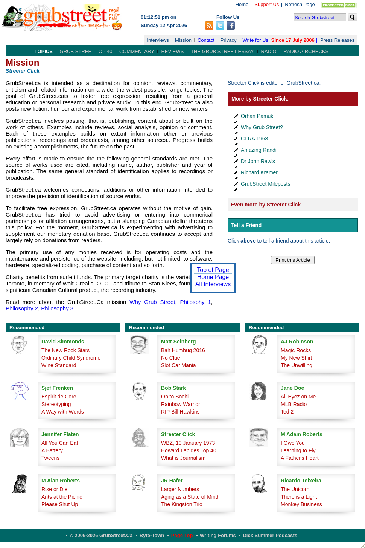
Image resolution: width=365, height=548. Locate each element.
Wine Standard (58, 365)
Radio (269, 51)
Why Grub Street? (262, 127)
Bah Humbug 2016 (183, 350)
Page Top (182, 535)
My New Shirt (296, 358)
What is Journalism (183, 458)
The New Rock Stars (65, 350)
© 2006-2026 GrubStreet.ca (101, 535)
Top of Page (213, 270)
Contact (206, 40)
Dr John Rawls (258, 161)
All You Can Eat (59, 443)
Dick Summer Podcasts (270, 535)
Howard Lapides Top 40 (188, 450)
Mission (183, 40)
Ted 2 (287, 412)
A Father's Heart (300, 458)
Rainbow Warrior (180, 404)
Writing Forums (218, 535)
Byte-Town (152, 535)
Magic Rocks (296, 350)
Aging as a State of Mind (190, 497)
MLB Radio (294, 404)
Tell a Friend (246, 225)
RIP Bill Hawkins (180, 412)
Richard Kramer (259, 172)
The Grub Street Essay (222, 51)
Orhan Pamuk (257, 116)
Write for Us (255, 40)
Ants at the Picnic (61, 497)
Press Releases (337, 40)
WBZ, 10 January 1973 (188, 443)
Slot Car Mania (178, 365)
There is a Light (299, 497)
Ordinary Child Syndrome (70, 358)
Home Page (213, 277)
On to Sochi (175, 397)
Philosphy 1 (195, 302)
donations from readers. (72, 240)
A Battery (52, 450)
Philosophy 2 (22, 308)
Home (242, 4)
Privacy (229, 40)
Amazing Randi (259, 150)
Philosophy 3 (57, 308)
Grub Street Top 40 (86, 51)
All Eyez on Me (298, 397)
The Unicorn (295, 489)
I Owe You (293, 443)
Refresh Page (300, 4)
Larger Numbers (180, 489)
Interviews (158, 40)
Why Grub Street (150, 302)
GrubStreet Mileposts (265, 184)
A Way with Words (62, 412)
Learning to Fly (298, 450)
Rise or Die (54, 489)
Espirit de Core (58, 397)
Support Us (266, 4)
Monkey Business (301, 504)
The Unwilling (296, 365)
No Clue (170, 358)
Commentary (136, 51)
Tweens (50, 458)
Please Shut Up (59, 504)
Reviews (172, 51)
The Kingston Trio (181, 504)
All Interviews (213, 284)
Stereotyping (56, 404)
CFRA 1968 (254, 139)
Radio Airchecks (305, 51)
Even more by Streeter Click (266, 204)
